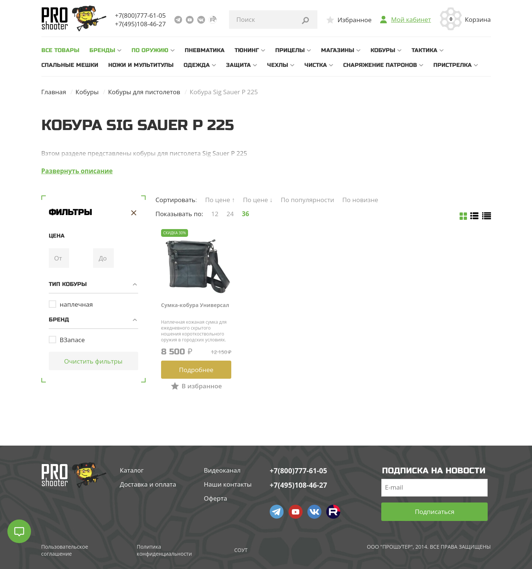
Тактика (424, 50)
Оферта (215, 498)
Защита (238, 65)
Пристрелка (452, 65)
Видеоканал (222, 470)
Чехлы (277, 65)
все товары (60, 50)
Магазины (337, 50)
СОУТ (241, 549)
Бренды (102, 50)
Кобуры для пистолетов (144, 92)
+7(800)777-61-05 (140, 15)
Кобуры (383, 50)
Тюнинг (247, 50)
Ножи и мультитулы (141, 65)
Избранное (354, 20)
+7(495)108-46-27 (140, 24)
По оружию (150, 50)
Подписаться (434, 511)
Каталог (132, 470)
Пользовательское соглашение (64, 550)
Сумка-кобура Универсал (195, 305)
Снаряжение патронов (380, 65)
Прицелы (290, 50)
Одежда (197, 65)
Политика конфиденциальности (164, 550)
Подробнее (196, 369)
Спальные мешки (69, 65)
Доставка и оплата (148, 484)
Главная (53, 92)
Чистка (315, 65)
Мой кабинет (411, 19)
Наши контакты (228, 484)
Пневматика (205, 50)
